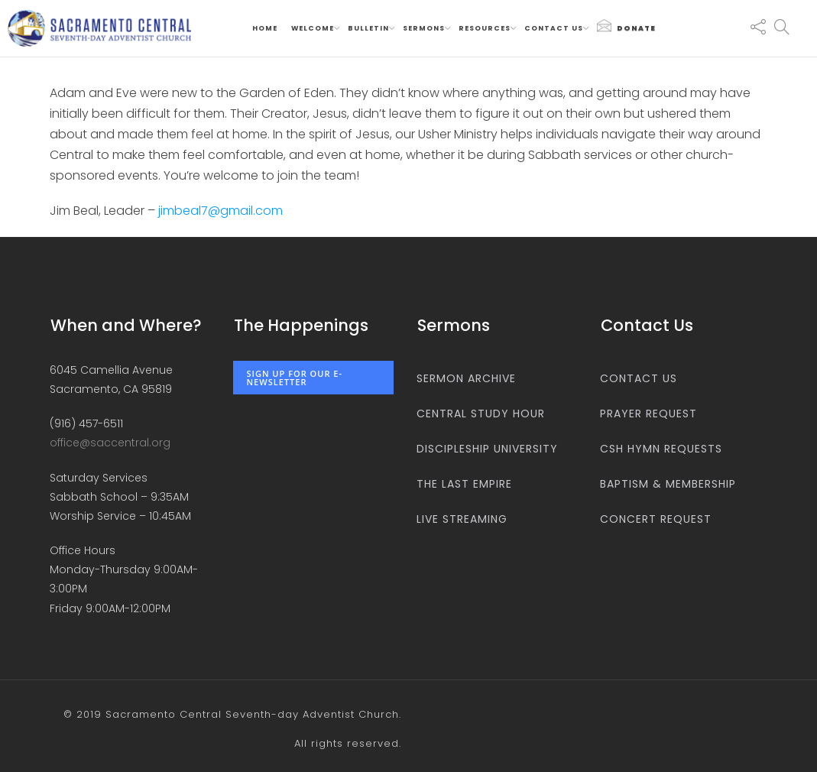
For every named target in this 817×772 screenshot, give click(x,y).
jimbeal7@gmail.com (220, 210)
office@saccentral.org (110, 442)
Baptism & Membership (668, 483)
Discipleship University (487, 448)
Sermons (424, 28)
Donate (626, 26)
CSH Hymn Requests (661, 448)
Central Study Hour (481, 413)
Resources (485, 28)
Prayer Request (648, 413)
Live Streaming (462, 519)
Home (264, 28)
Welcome (312, 28)
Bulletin (368, 28)
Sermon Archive (466, 378)
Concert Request (656, 519)
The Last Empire (464, 483)
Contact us (553, 28)
